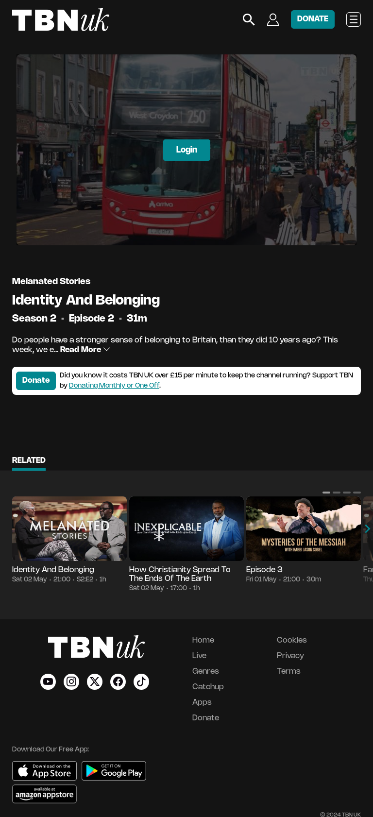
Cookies (292, 640)
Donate (36, 380)
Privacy (290, 656)
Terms (289, 671)
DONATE (312, 19)
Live (199, 656)
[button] (326, 493)
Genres (205, 671)
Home (203, 640)
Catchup (208, 687)
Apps (202, 702)
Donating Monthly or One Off (114, 386)
